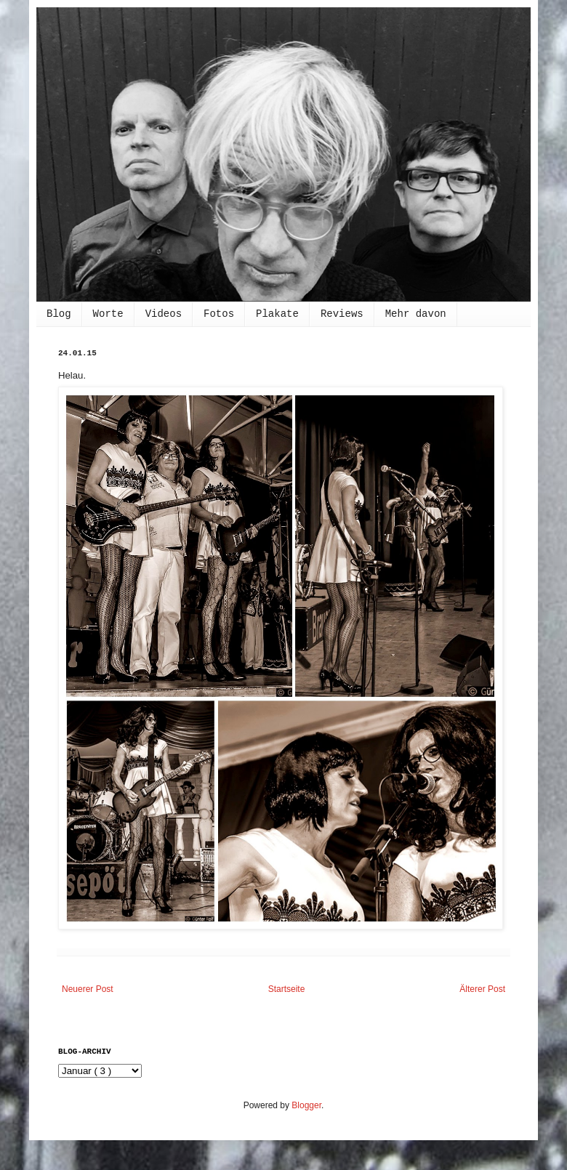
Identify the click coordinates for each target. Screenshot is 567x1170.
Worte (108, 314)
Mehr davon (415, 314)
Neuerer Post (87, 989)
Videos (163, 314)
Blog (59, 314)
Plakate (277, 314)
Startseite (286, 989)
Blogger (306, 1105)
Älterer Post (482, 989)
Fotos (219, 314)
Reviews (342, 314)
